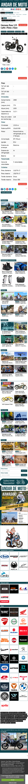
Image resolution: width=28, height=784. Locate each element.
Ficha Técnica (9, 761)
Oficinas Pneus (10, 717)
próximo (11, 22)
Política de (12, 782)
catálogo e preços (9, 12)
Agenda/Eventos (13, 712)
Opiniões (4, 290)
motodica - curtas (15, 16)
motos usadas (16, 12)
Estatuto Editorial (16, 761)
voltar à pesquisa (5, 22)
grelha (5, 18)
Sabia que (4, 380)
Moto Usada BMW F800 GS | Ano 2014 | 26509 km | (14, 739)
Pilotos (8, 723)
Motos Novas (21, 712)
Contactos (3, 761)
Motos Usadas (4, 712)
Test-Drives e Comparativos (8, 230)
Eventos (3, 440)
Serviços (13, 723)
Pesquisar (24, 470)
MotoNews (4, 200)
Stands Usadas (19, 716)
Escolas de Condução (10, 721)
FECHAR (12, 780)
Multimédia (4, 320)
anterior (17, 20)
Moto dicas (4, 410)
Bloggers (3, 723)
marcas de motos (4, 14)
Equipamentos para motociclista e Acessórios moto (14, 714)
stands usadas (19, 14)
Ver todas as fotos (10, 31)
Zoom (23, 31)
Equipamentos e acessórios (8, 260)
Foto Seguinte (18, 31)
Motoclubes (20, 721)
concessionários (12, 14)
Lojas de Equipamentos (21, 717)
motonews (25, 14)
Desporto (4, 350)
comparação (9, 18)
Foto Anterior (3, 31)
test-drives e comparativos (6, 16)
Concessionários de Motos (7, 716)
